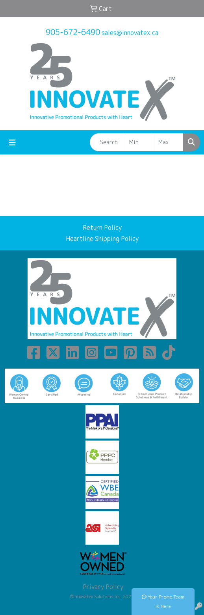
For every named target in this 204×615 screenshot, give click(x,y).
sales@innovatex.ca (130, 32)
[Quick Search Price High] (169, 142)
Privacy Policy (102, 586)
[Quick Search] (107, 142)
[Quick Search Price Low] (139, 142)
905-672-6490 (73, 31)
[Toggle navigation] (12, 142)
